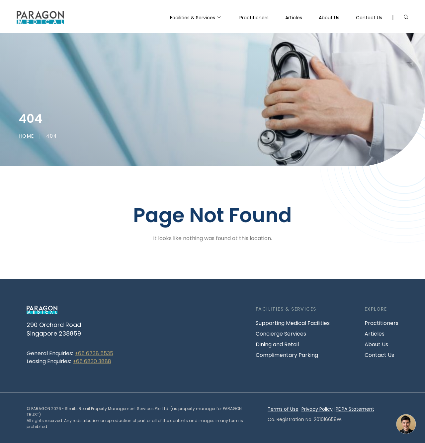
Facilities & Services (195, 17)
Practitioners (254, 17)
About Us (329, 17)
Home (26, 136)
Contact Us (369, 17)
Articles (293, 17)
